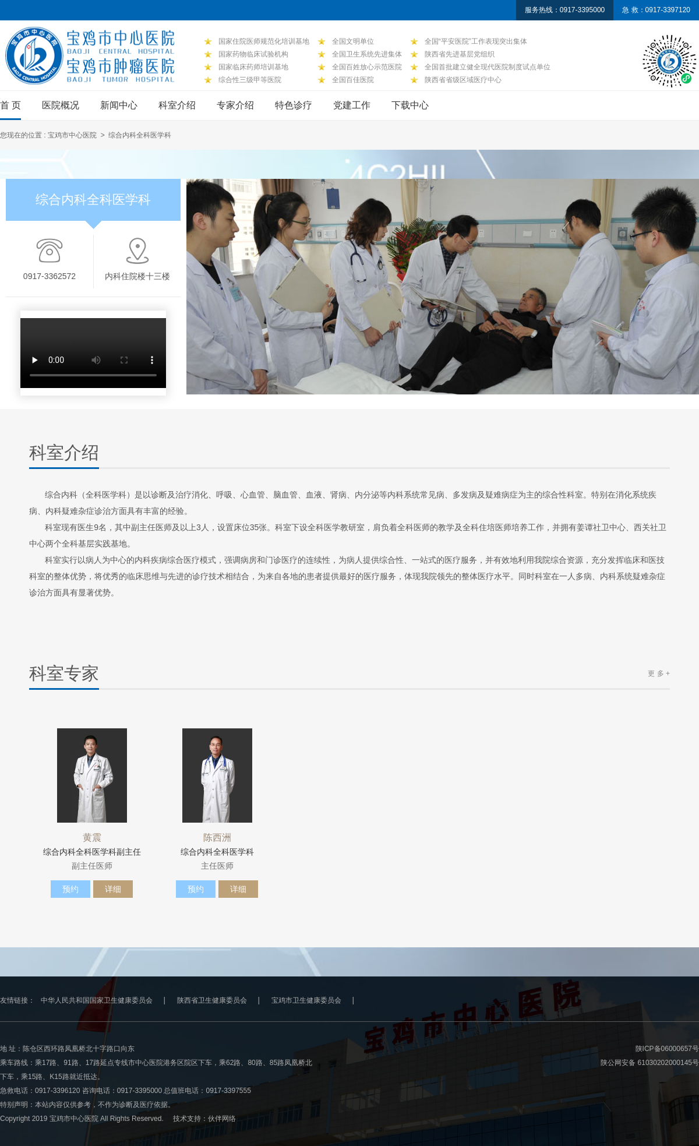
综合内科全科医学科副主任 (92, 851)
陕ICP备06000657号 (667, 1049)
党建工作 (351, 105)
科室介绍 (177, 105)
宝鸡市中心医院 (72, 135)
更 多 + (659, 673)
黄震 (92, 837)
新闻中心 (118, 105)
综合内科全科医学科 (217, 851)
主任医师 (217, 866)
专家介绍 (235, 105)
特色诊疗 (293, 105)
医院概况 (60, 105)
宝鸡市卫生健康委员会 (306, 1000)
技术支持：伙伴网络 (204, 1119)
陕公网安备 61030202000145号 (650, 1063)
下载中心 (410, 105)
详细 (113, 889)
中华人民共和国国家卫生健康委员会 (97, 1000)
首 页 (10, 105)
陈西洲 (217, 837)
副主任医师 (92, 866)
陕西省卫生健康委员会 (212, 1000)
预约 (70, 889)
